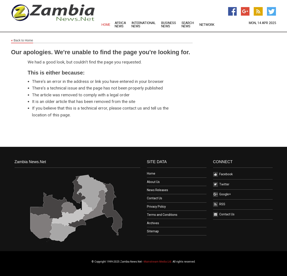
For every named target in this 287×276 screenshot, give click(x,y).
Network (206, 24)
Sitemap (153, 231)
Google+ (222, 194)
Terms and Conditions (162, 214)
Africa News (120, 24)
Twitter (221, 184)
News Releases (157, 190)
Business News (168, 24)
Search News (188, 24)
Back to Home (22, 40)
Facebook (223, 174)
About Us (153, 182)
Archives (153, 223)
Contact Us (154, 198)
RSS (219, 204)
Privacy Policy (156, 206)
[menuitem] (108, 24)
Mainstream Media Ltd (157, 261)
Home (105, 24)
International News (143, 24)
